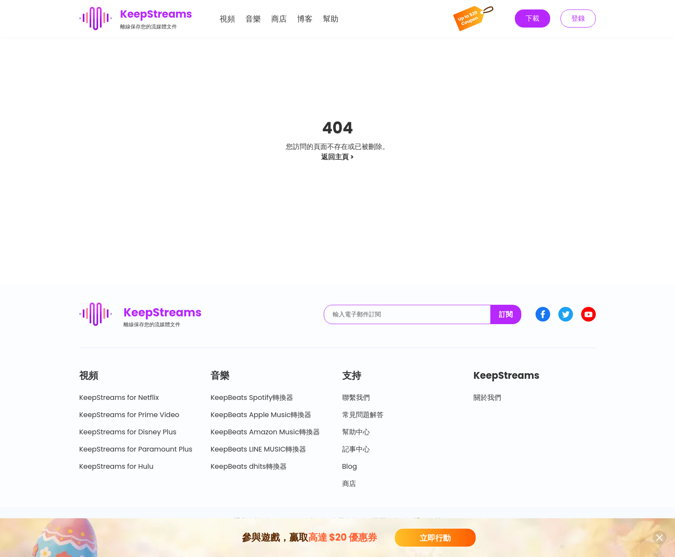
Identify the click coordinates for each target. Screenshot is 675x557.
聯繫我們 (356, 397)
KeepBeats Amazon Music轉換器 (265, 432)
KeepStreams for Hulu (116, 466)
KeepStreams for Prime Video (129, 415)
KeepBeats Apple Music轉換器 (261, 415)
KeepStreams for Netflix (119, 397)
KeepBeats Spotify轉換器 (252, 397)
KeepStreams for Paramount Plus (135, 449)
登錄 (578, 18)
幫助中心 (356, 432)
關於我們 (487, 397)
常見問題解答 (363, 415)
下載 (532, 18)
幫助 (330, 18)
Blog (349, 466)
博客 (305, 18)
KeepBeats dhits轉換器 (248, 466)
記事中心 (356, 449)
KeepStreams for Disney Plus (127, 432)
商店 (279, 18)
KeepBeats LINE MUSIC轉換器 (258, 449)
